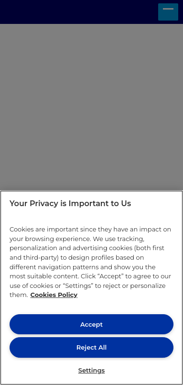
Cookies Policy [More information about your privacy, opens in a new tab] (53, 294)
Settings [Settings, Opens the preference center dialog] (91, 370)
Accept (91, 324)
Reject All (91, 347)
